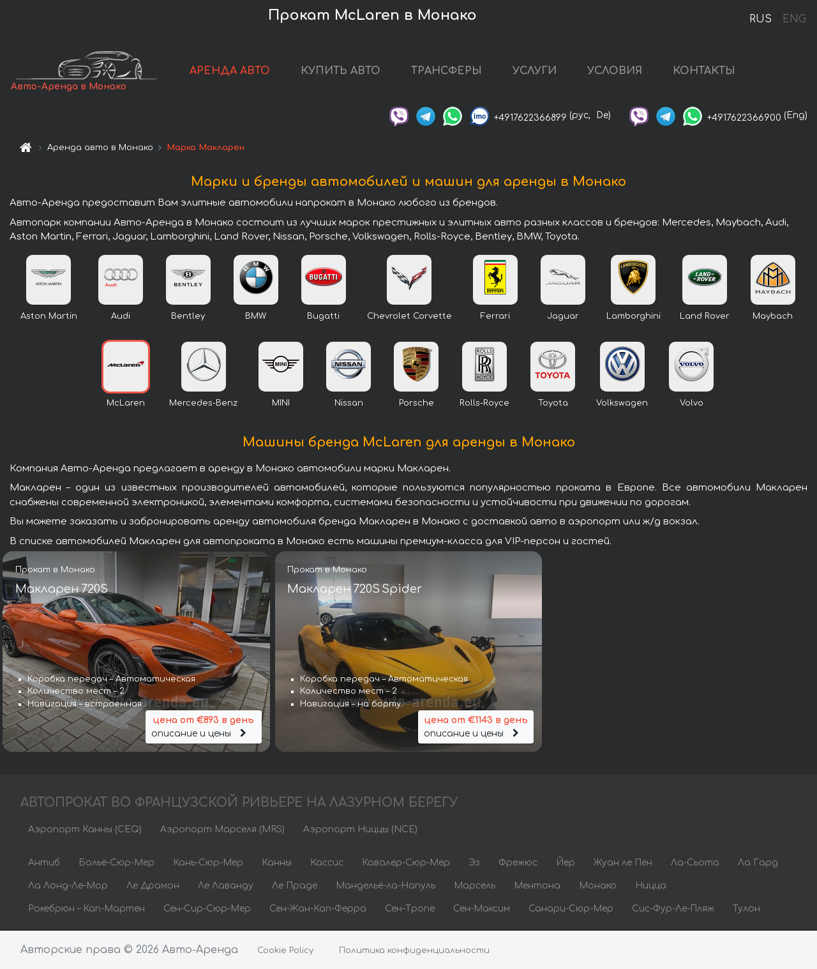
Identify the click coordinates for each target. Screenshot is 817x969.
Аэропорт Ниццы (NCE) (360, 830)
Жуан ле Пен (623, 864)
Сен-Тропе (410, 910)
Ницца (650, 887)
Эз (474, 864)
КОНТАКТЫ (709, 71)
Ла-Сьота (695, 864)
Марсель (474, 887)
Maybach (773, 317)
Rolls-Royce (484, 404)
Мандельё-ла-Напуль (385, 887)
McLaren (126, 404)
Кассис (326, 864)
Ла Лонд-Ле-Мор (68, 887)
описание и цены (203, 727)
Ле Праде (294, 887)
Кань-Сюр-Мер (208, 864)
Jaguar (563, 317)
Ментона (537, 887)
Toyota (553, 404)
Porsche (416, 404)
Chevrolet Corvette (409, 317)
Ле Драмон (152, 887)
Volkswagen (622, 404)
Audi (120, 317)
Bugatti (323, 317)
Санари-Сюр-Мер (570, 910)
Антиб (44, 864)
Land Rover (705, 317)
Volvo (691, 404)
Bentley (188, 317)
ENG (794, 19)
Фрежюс (517, 864)
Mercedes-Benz (203, 404)
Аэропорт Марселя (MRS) (222, 830)
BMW (255, 317)
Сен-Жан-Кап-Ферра (317, 910)
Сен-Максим (481, 910)
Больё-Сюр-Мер (116, 864)
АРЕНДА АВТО (235, 71)
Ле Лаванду (225, 887)
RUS (760, 19)
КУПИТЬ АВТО (346, 71)
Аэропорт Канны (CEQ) (85, 830)
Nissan (348, 404)
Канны (277, 864)
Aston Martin (48, 317)
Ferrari (495, 317)
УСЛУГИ (540, 71)
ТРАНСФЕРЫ (452, 71)
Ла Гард (758, 864)
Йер (565, 864)
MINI (281, 404)
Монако (598, 887)
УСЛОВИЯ (620, 71)
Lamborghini (633, 317)
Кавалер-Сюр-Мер (406, 864)
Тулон (746, 910)
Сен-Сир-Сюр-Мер (207, 910)
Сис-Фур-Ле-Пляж (673, 910)
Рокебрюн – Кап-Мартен (86, 910)
